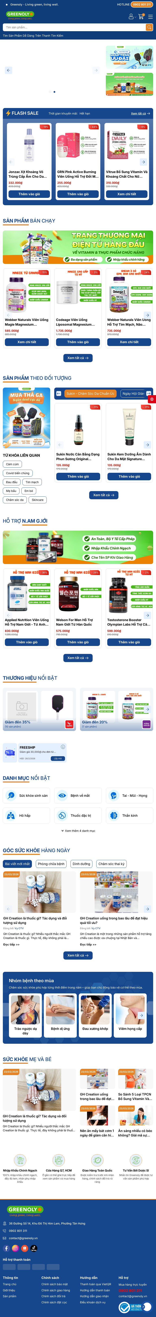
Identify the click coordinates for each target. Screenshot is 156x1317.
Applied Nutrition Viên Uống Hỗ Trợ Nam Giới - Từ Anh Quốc (27, 698)
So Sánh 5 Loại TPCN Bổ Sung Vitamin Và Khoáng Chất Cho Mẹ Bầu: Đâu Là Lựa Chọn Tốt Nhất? (135, 1170)
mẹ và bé (27, 1133)
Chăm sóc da (15, 499)
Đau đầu (11, 482)
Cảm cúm (12, 464)
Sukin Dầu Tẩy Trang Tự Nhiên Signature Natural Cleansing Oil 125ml (75, 542)
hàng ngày (36, 924)
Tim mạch (32, 482)
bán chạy (29, 221)
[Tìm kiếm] (149, 27)
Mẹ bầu (11, 491)
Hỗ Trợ (25, 594)
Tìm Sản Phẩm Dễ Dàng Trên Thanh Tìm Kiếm (33, 35)
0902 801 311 (18, 1304)
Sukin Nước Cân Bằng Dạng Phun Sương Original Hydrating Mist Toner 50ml (78, 458)
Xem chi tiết (126, 194)
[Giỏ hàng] (141, 16)
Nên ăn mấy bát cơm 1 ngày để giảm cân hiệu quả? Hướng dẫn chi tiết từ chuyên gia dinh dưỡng (97, 1206)
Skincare (37, 499)
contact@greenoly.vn (23, 1311)
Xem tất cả (140, 113)
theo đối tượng (37, 378)
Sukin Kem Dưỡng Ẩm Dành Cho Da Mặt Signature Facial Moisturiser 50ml (129, 458)
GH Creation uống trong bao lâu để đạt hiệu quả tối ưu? (114, 994)
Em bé (29, 491)
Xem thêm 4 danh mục (78, 904)
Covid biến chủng (17, 473)
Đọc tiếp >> (11, 1018)
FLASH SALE (22, 113)
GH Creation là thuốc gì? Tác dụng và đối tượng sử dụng (35, 994)
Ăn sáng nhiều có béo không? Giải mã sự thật (135, 1206)
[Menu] (150, 16)
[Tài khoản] (131, 16)
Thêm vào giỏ (29, 194)
